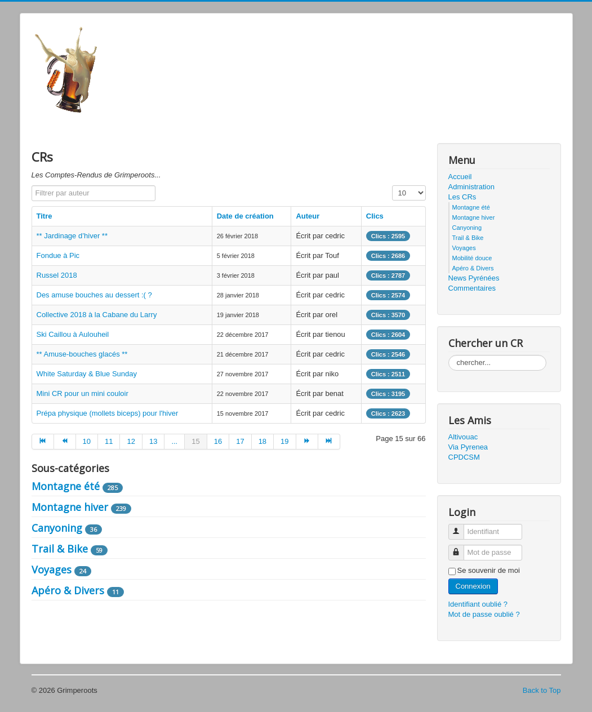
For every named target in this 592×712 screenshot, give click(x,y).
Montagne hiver (70, 507)
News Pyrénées (474, 278)
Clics (375, 216)
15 (195, 441)
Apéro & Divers (68, 590)
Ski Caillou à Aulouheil (73, 334)
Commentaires (472, 288)
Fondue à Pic (58, 255)
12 (131, 441)
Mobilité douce (472, 258)
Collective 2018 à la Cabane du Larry (97, 314)
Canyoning (57, 528)
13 (153, 441)
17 (240, 441)
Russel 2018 (57, 275)
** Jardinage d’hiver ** (72, 236)
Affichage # (392, 185)
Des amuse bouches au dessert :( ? (94, 295)
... (174, 441)
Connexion (473, 586)
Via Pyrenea (468, 447)
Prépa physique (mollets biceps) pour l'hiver (108, 413)
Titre (44, 216)
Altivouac (463, 437)
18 (262, 441)
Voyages (52, 569)
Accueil (460, 176)
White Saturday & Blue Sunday (87, 374)
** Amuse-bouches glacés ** (82, 354)
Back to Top (542, 690)
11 (109, 441)
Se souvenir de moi (488, 570)
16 (218, 441)
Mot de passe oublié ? (484, 614)
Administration (471, 187)
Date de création (245, 216)
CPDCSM (464, 457)
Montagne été (66, 486)
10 (87, 441)
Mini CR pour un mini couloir (82, 393)
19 (284, 441)
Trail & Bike (60, 548)
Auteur (307, 216)
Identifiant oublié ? (478, 604)
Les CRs (462, 197)
